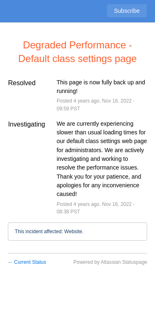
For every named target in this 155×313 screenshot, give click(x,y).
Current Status (27, 262)
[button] (127, 10)
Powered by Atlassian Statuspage (110, 262)
